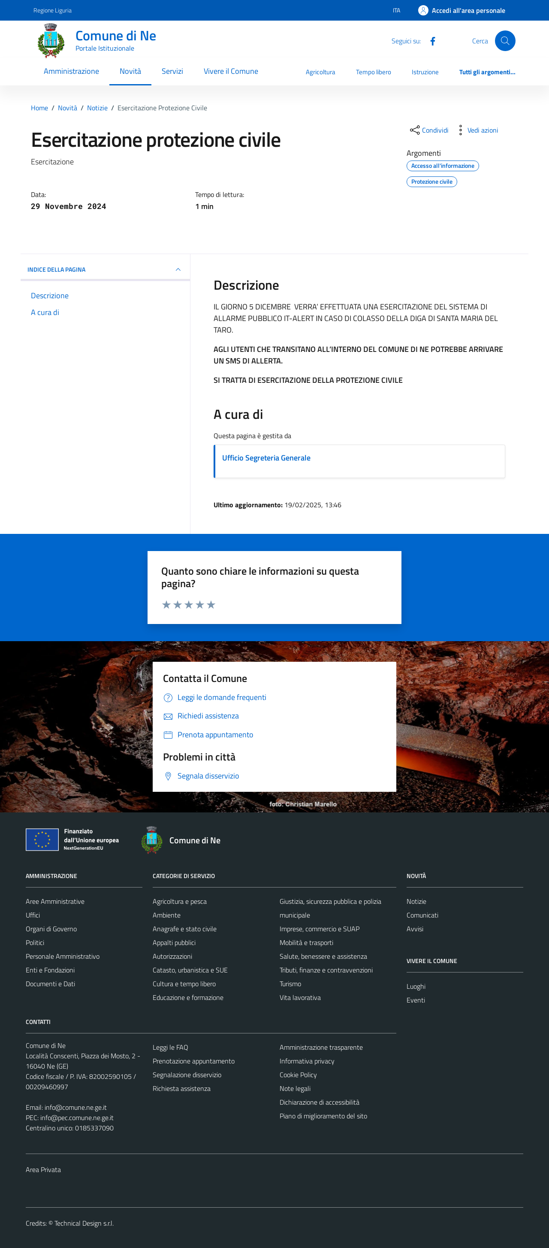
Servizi (172, 71)
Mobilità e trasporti (306, 942)
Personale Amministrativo (63, 956)
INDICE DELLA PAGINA (105, 269)
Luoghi (416, 986)
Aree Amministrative (55, 901)
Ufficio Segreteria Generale (266, 457)
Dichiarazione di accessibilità (319, 1102)
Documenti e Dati (50, 983)
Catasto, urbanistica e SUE (190, 970)
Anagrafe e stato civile (185, 929)
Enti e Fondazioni (50, 970)
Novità (130, 71)
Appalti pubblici (174, 942)
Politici (35, 942)
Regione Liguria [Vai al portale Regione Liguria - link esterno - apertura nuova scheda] (52, 10)
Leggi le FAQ (170, 1047)
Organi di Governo (51, 929)
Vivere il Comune (231, 71)
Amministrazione (71, 71)
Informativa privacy (307, 1061)
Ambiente (167, 915)
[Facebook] (429, 40)
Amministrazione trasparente (321, 1047)
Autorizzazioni (172, 956)
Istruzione (425, 72)
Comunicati (422, 915)
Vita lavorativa (300, 997)
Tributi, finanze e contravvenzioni (326, 970)
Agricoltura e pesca (180, 901)
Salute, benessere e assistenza (323, 956)
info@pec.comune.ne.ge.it (77, 1117)
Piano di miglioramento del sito (323, 1116)
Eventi (416, 1000)
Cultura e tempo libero (184, 983)
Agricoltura (320, 72)
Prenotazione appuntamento (194, 1061)
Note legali (295, 1088)
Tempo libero (373, 72)
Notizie (416, 901)
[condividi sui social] (428, 130)
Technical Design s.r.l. (84, 1223)
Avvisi (415, 929)
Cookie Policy (298, 1074)
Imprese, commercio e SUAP (319, 929)
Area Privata (43, 1169)
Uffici (33, 915)
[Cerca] (505, 40)
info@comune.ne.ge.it (76, 1107)
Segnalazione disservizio (187, 1074)
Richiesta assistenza (182, 1088)
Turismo (290, 983)
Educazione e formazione (188, 997)
